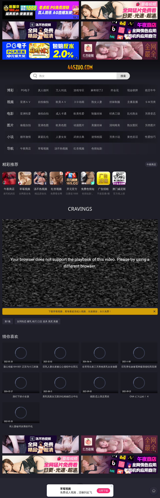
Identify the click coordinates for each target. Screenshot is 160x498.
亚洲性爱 (25, 113)
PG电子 (25, 90)
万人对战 (61, 90)
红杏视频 (79, 148)
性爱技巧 (150, 137)
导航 (10, 148)
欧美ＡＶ (61, 102)
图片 (10, 125)
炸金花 (115, 90)
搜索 (123, 76)
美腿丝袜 (96, 125)
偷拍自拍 (43, 113)
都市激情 (25, 137)
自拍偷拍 (43, 102)
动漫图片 (79, 125)
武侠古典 (79, 137)
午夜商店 (25, 148)
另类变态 (150, 113)
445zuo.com (80, 67)
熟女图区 (132, 125)
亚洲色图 (43, 125)
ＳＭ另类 (150, 102)
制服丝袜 (96, 113)
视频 (10, 102)
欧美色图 (61, 125)
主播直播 (132, 102)
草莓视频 (43, 148)
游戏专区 (79, 90)
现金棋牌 (132, 90)
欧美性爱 (79, 113)
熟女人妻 (96, 102)
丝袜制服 (114, 102)
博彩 (10, 90)
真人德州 (43, 90)
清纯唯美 (114, 125)
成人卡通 (61, 113)
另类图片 (150, 125)
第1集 (8, 321)
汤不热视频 (61, 148)
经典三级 (114, 113)
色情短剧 (96, 148)
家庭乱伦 (43, 137)
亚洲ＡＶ (25, 102)
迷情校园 (96, 137)
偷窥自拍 (25, 125)
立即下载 (103, 490)
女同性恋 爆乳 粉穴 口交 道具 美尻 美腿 (37, 321)
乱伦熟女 (132, 113)
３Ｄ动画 (79, 102)
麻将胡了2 (97, 90)
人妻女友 (61, 137)
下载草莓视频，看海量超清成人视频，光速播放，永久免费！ (102, 311)
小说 (10, 136)
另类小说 (114, 137)
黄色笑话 (132, 137)
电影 (10, 113)
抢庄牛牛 (150, 90)
